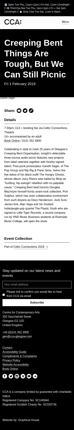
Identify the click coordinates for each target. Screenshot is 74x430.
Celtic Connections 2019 (30, 247)
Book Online (12, 140)
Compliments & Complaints (19, 356)
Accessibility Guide (14, 351)
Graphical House (28, 420)
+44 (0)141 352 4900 (15, 332)
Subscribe (37, 302)
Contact (7, 347)
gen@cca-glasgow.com (17, 336)
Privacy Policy (11, 360)
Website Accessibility (15, 364)
